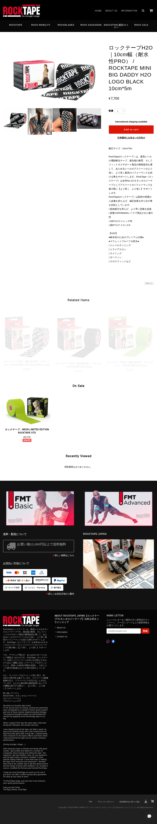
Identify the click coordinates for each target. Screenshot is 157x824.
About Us (111, 11)
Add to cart (131, 129)
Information (129, 11)
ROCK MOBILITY (40, 25)
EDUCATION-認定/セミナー (116, 26)
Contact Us (62, 636)
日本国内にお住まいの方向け (131, 137)
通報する (149, 283)
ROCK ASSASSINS (91, 25)
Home (98, 11)
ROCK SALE (141, 25)
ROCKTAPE (15, 25)
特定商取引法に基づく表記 (129, 802)
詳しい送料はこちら (64, 555)
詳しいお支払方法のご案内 (61, 594)
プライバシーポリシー (105, 802)
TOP (90, 802)
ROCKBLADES (66, 25)
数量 (111, 110)
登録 (145, 631)
